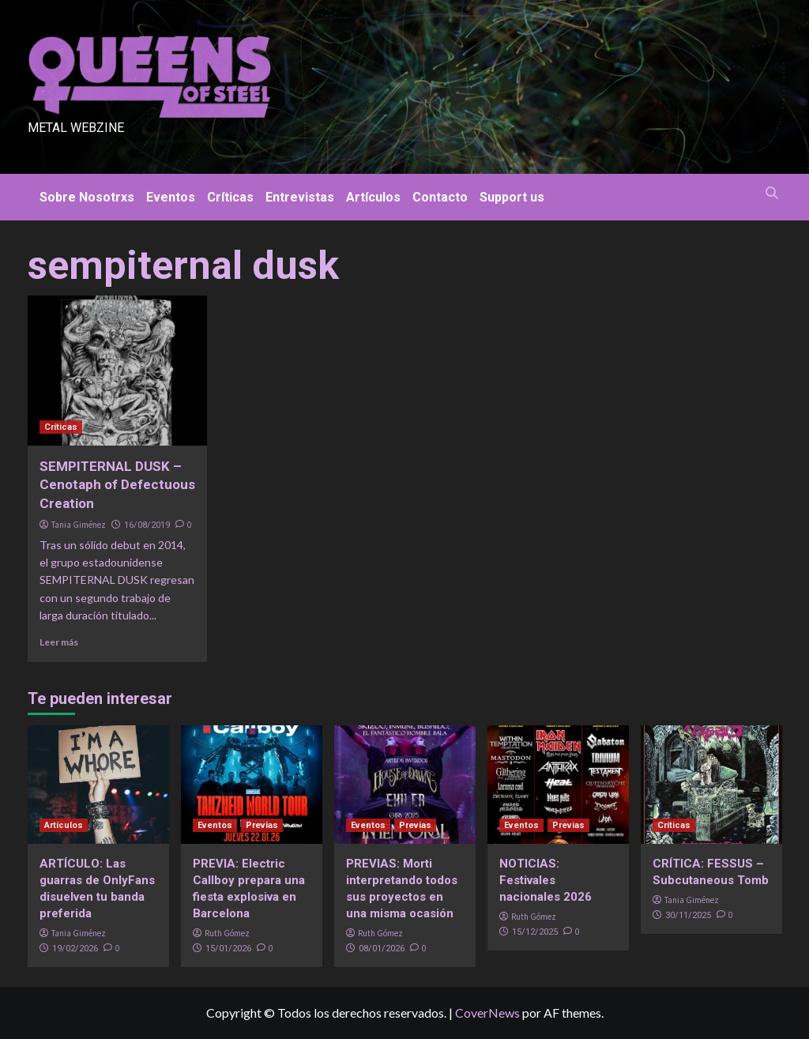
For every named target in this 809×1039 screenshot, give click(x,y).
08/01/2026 (381, 948)
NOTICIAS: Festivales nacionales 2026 (545, 880)
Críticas (230, 197)
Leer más (59, 642)
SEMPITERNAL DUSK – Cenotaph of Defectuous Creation (117, 485)
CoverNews (487, 1012)
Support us (512, 197)
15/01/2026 (228, 948)
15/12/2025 (535, 932)
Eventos (170, 197)
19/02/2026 (75, 948)
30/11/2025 (688, 915)
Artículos (373, 197)
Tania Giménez (78, 524)
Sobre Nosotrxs (87, 197)
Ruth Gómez (227, 933)
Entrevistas (299, 197)
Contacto (440, 197)
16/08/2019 (147, 525)
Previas (262, 825)
